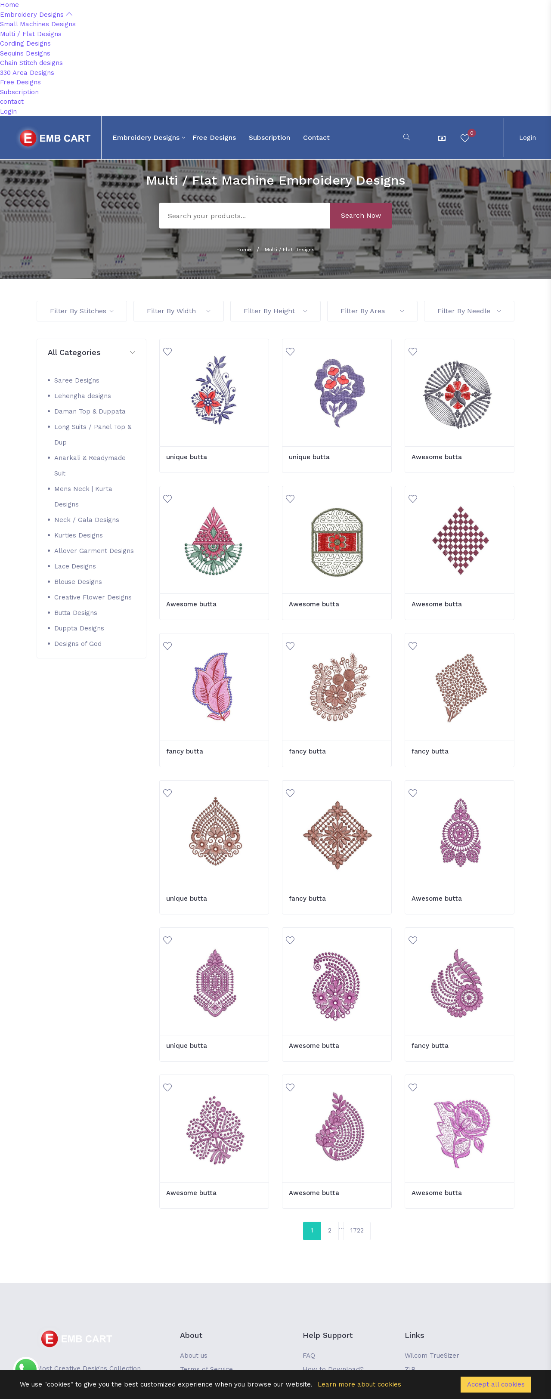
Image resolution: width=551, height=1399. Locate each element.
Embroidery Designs (36, 15)
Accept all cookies (496, 1384)
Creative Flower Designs (93, 597)
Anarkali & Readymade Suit (90, 465)
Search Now (361, 215)
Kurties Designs (78, 535)
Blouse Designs (78, 582)
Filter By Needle (469, 311)
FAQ (309, 1355)
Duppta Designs (79, 628)
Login (8, 111)
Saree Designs (76, 380)
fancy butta (184, 751)
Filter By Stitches (82, 311)
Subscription (19, 92)
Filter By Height (275, 311)
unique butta (186, 457)
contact (12, 101)
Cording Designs (25, 43)
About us (193, 1355)
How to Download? (333, 1369)
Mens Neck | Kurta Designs (83, 496)
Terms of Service (206, 1369)
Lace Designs (75, 566)
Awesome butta (437, 457)
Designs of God (78, 644)
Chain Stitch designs (31, 63)
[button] (91, 352)
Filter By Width (178, 311)
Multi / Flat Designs (31, 34)
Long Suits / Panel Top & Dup (92, 434)
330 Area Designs (27, 73)
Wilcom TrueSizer (432, 1355)
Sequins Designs (25, 53)
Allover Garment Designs (94, 551)
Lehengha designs (82, 396)
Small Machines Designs (38, 24)
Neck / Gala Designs (86, 520)
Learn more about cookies (359, 1384)
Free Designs (20, 82)
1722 (357, 1230)
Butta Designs (75, 613)
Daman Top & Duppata (90, 411)
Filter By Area (372, 311)
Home (9, 5)
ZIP (410, 1369)
